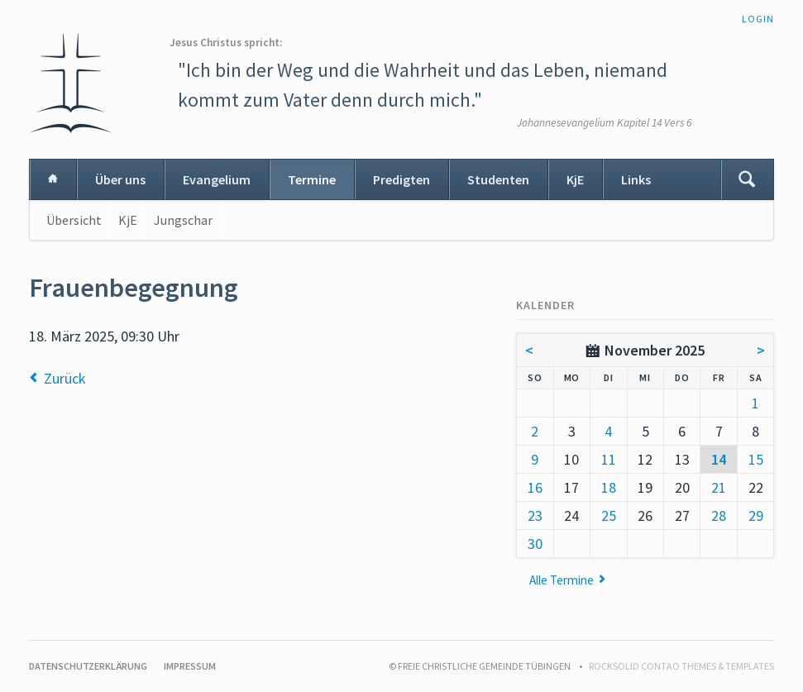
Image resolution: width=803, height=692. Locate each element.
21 (718, 487)
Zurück (65, 378)
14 (718, 459)
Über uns (120, 179)
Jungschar (183, 220)
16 (535, 487)
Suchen (746, 179)
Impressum (190, 666)
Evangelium (217, 179)
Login (758, 18)
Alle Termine (561, 580)
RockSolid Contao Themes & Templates (681, 666)
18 (608, 487)
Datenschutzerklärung (88, 666)
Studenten (498, 179)
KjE (575, 179)
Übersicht (74, 220)
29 (755, 515)
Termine (312, 179)
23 (535, 515)
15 (755, 459)
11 (608, 459)
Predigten (401, 179)
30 (535, 543)
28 (718, 515)
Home (53, 179)
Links (636, 179)
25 (608, 515)
